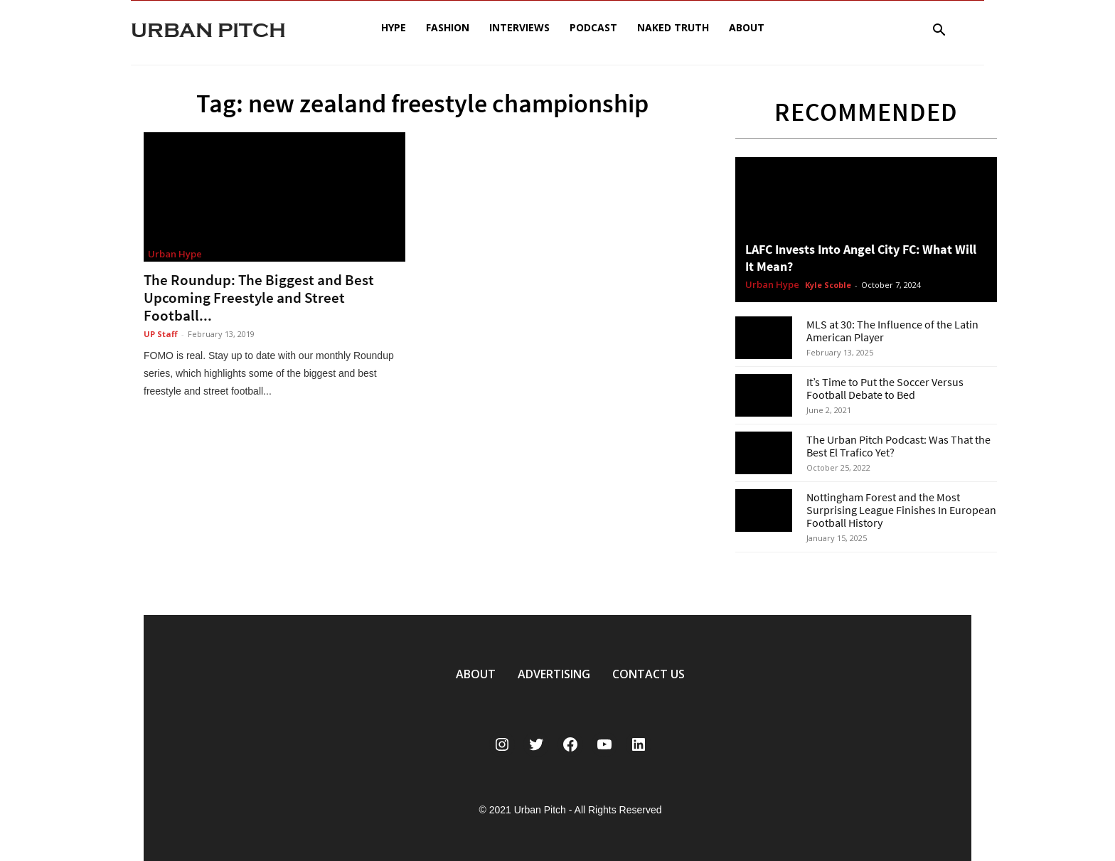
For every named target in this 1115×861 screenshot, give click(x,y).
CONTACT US (648, 674)
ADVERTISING (554, 674)
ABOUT (476, 674)
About (746, 27)
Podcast (593, 27)
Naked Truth (673, 27)
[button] (939, 31)
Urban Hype (175, 253)
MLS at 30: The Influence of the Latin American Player (892, 330)
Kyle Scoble (828, 284)
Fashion (447, 27)
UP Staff (161, 333)
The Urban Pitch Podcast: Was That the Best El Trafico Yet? (898, 445)
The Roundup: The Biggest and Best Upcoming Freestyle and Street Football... (259, 297)
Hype (393, 27)
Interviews (519, 27)
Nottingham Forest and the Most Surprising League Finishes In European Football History (901, 510)
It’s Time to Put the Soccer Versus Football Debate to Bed (885, 388)
